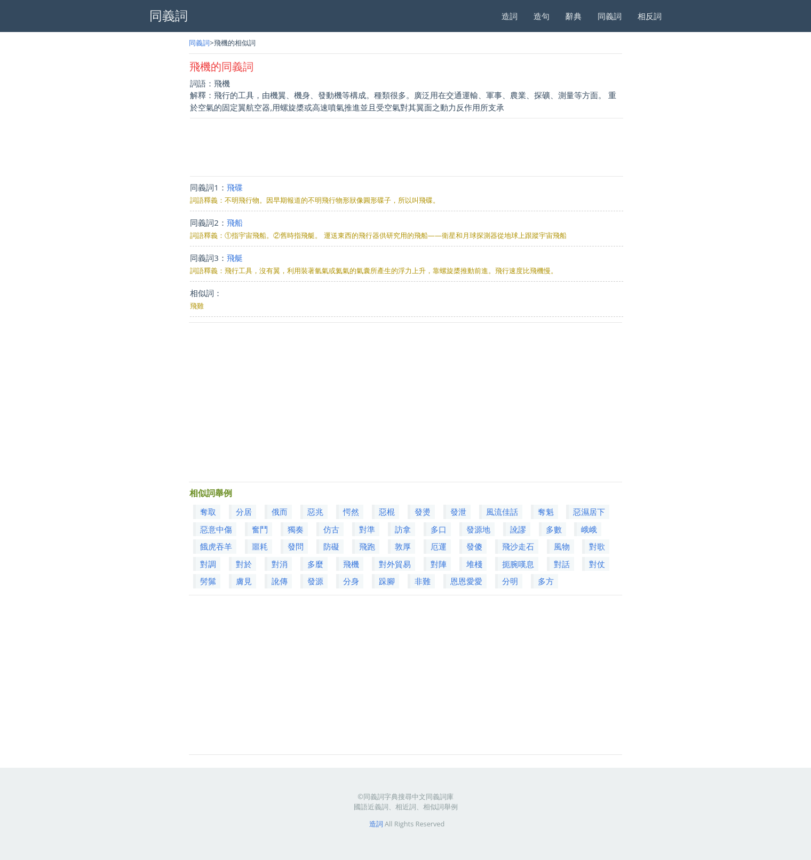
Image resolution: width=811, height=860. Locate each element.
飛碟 (235, 187)
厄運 (439, 546)
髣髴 (208, 581)
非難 (423, 581)
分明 (510, 581)
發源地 (478, 529)
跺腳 (387, 581)
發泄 (458, 511)
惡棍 (387, 511)
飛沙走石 (518, 546)
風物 (562, 546)
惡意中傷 (216, 529)
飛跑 (367, 546)
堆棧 (474, 564)
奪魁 (546, 511)
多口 (439, 529)
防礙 (331, 546)
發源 (315, 581)
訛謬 (518, 529)
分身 (351, 581)
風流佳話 (502, 511)
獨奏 (296, 529)
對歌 (597, 546)
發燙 (423, 511)
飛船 (235, 222)
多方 (546, 581)
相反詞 (650, 16)
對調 (208, 564)
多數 (554, 529)
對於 (244, 564)
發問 (296, 546)
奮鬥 (260, 529)
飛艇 (235, 257)
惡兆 (315, 511)
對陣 (439, 564)
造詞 (510, 16)
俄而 (280, 511)
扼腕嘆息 (518, 564)
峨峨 (589, 529)
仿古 (331, 529)
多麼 (315, 564)
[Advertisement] (406, 147)
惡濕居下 (589, 511)
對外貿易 (395, 564)
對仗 (597, 564)
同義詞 (610, 16)
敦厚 (403, 546)
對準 (367, 529)
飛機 (351, 564)
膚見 (244, 581)
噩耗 (260, 546)
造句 (542, 16)
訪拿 (403, 529)
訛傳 (280, 581)
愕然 (351, 511)
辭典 (574, 16)
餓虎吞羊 (216, 546)
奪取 (208, 511)
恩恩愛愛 (466, 581)
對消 (280, 564)
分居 (244, 511)
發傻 (474, 546)
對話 (562, 564)
